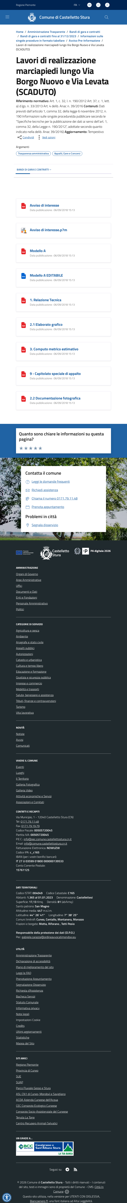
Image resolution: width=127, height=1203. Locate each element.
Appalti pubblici (25, 648)
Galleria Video (24, 790)
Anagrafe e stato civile (29, 642)
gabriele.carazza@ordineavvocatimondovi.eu (49, 937)
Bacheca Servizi (25, 996)
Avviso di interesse (44, 205)
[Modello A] (24, 250)
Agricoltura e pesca (27, 630)
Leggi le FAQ (23, 973)
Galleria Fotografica (28, 784)
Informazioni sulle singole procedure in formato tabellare (59, 38)
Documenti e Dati (26, 591)
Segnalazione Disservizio (31, 984)
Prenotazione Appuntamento (34, 979)
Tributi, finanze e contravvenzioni (36, 701)
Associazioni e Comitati (30, 802)
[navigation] (7, 17)
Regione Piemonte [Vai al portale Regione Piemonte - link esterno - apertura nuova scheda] (26, 5)
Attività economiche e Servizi (34, 796)
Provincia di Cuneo (27, 1070)
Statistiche (22, 1037)
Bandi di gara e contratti (84, 32)
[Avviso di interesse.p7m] (24, 230)
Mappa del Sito (25, 1043)
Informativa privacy (28, 1008)
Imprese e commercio (29, 683)
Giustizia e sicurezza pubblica (33, 677)
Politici (20, 609)
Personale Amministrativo (32, 603)
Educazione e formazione (31, 671)
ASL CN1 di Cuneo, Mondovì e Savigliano (41, 1094)
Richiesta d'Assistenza (29, 990)
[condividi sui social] (25, 137)
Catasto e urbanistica (29, 660)
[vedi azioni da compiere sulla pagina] (46, 137)
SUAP (19, 1082)
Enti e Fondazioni (26, 597)
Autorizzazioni (24, 654)
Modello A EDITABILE (46, 275)
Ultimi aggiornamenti (29, 1031)
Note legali (22, 1014)
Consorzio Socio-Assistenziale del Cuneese (42, 1111)
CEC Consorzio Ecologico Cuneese (36, 1105)
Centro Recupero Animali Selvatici (36, 1123)
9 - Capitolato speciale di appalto (55, 373)
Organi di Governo (27, 574)
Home (19, 32)
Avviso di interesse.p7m (48, 230)
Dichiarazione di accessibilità (33, 961)
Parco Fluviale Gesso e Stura (33, 1088)
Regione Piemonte (27, 1064)
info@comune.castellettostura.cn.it (45, 843)
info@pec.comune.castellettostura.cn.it (48, 839)
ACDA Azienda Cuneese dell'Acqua (37, 1100)
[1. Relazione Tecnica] (24, 300)
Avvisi (19, 740)
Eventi (20, 767)
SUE (18, 1076)
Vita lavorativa (25, 712)
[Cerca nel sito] (106, 17)
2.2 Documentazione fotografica (55, 398)
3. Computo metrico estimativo (54, 349)
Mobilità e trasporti (27, 689)
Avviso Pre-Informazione (84, 40)
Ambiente (22, 636)
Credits (20, 1026)
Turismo (20, 707)
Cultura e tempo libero (29, 665)
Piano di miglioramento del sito (35, 967)
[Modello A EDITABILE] (24, 275)
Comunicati (23, 745)
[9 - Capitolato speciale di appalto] (24, 373)
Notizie (20, 734)
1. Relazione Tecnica (45, 300)
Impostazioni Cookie (28, 1020)
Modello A (38, 251)
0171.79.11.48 (30, 821)
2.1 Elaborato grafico (46, 324)
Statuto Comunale (27, 1002)
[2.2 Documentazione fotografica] (24, 398)
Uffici (19, 586)
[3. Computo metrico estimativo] (24, 349)
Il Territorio (22, 778)
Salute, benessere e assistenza (35, 695)
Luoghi (20, 773)
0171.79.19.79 (30, 826)
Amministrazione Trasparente (46, 32)
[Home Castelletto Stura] (57, 17)
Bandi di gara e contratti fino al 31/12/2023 (48, 36)
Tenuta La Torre (25, 1117)
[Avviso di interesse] (24, 205)
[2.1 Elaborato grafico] (24, 324)
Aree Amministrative (28, 580)
